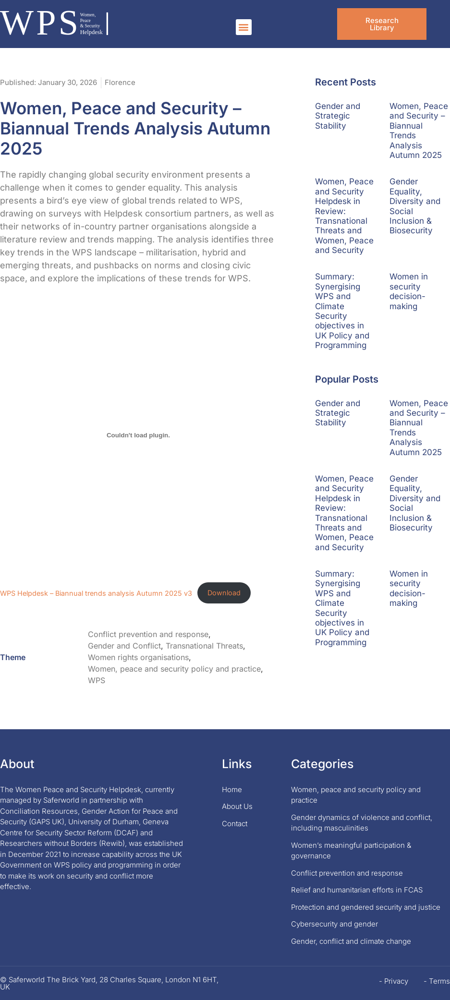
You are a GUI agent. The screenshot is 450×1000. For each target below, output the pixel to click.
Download (224, 593)
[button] (244, 27)
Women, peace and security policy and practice (174, 669)
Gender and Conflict (124, 646)
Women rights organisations (138, 657)
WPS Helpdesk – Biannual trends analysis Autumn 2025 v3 (96, 593)
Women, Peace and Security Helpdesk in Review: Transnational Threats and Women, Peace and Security (344, 216)
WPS (96, 680)
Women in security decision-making (408, 291)
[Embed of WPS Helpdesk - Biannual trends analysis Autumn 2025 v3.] (138, 435)
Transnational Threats (204, 646)
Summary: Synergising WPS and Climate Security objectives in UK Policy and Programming (342, 311)
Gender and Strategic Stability (337, 116)
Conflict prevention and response (148, 634)
